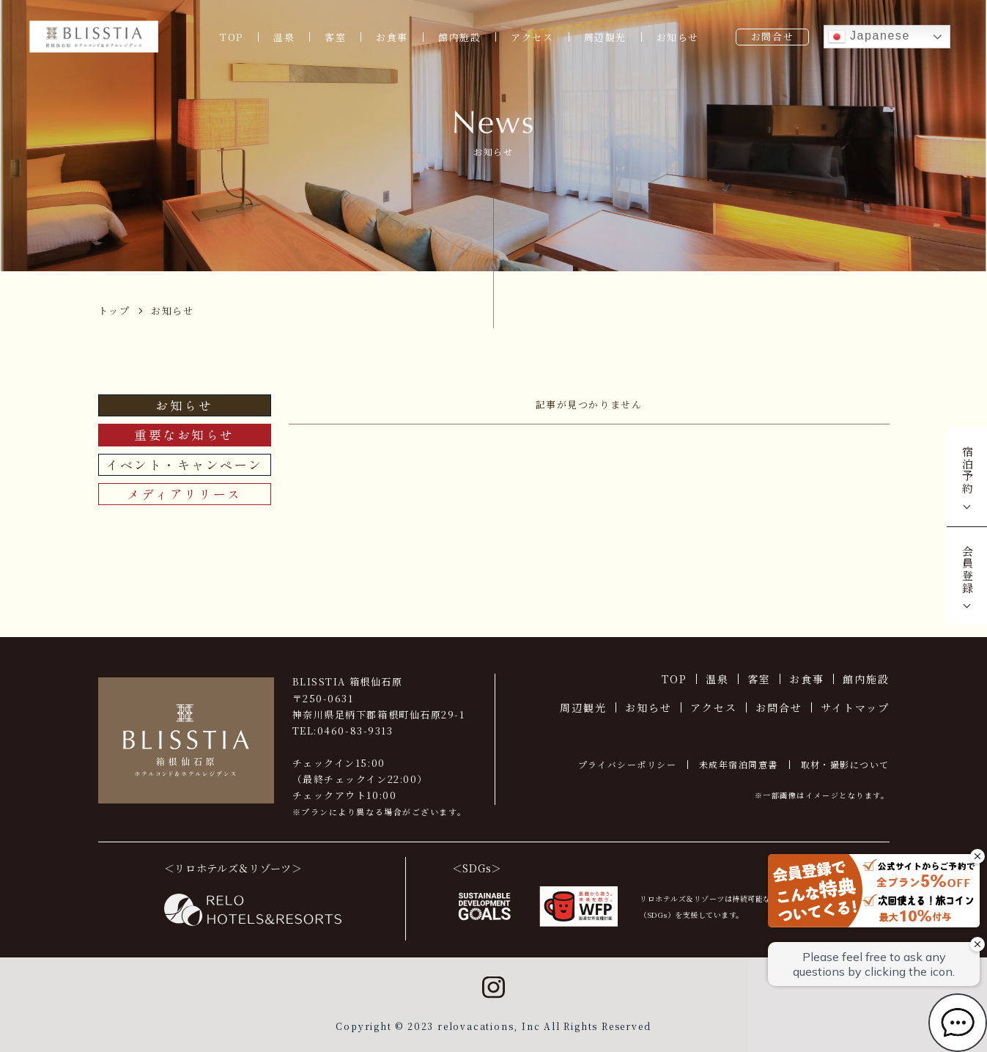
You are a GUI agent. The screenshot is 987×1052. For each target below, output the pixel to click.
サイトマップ (855, 707)
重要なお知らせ (184, 434)
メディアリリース (184, 494)
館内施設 (459, 37)
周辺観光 (605, 37)
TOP (231, 37)
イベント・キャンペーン (184, 464)
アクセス (532, 37)
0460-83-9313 (355, 730)
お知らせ (678, 37)
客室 (335, 37)
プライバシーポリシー (627, 764)
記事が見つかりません (589, 404)
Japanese (869, 36)
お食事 (392, 37)
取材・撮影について (845, 764)
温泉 (284, 37)
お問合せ (772, 36)
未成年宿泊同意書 (738, 764)
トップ (114, 310)
